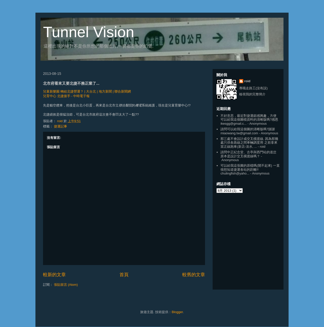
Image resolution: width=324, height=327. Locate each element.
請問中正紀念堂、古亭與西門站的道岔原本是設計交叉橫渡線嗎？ (248, 154)
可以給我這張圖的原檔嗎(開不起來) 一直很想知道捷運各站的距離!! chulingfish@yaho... (249, 169)
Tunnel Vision (88, 32)
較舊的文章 (193, 274)
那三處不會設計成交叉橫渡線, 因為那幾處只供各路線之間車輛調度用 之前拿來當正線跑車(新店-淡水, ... (249, 142)
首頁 (124, 274)
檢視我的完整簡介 (252, 94)
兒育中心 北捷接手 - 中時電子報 (66, 96)
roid (247, 81)
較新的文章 (54, 274)
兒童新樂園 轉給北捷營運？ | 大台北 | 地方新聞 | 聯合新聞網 (87, 91)
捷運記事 (60, 126)
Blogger (177, 312)
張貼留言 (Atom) (66, 285)
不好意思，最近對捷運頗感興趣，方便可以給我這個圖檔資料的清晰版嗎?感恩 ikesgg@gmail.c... (249, 119)
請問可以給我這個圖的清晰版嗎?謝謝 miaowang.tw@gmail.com (247, 131)
